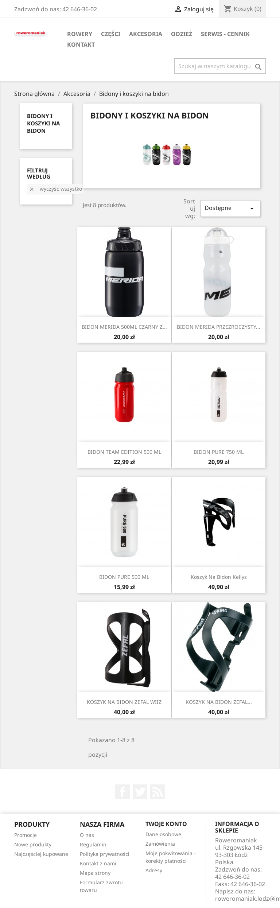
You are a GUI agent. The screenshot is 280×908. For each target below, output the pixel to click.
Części (110, 34)
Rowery (79, 34)
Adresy (153, 870)
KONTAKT (81, 44)
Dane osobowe (163, 834)
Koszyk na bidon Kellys (219, 576)
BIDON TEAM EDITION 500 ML (124, 451)
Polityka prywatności (104, 853)
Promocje (25, 834)
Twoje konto (166, 824)
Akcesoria (145, 34)
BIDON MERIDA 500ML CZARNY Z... (124, 326)
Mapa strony (95, 872)
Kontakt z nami (98, 863)
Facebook (122, 791)
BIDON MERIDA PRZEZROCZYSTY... (218, 326)
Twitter (140, 791)
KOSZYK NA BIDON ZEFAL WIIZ (124, 701)
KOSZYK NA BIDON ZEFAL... (219, 701)
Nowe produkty (32, 844)
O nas (87, 834)
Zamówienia (160, 843)
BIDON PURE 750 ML (219, 451)
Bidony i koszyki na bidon (43, 123)
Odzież (181, 34)
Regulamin (93, 844)
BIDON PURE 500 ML (124, 576)
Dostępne (230, 208)
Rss (157, 791)
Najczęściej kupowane (41, 853)
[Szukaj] (220, 66)
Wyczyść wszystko (55, 188)
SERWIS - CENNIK (225, 34)
